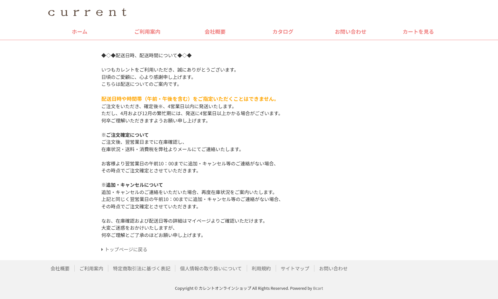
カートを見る (418, 31)
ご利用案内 (147, 31)
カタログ (283, 31)
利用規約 (261, 268)
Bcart (318, 288)
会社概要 (215, 31)
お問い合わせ (350, 31)
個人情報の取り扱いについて (211, 268)
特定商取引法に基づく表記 (141, 268)
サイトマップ (295, 268)
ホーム (79, 31)
